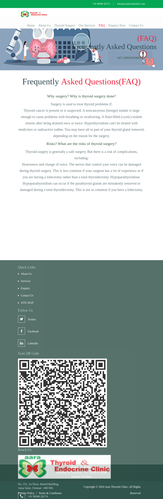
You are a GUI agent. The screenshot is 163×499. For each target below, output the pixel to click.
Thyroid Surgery (64, 23)
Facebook (28, 405)
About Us (44, 23)
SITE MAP (26, 376)
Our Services (87, 23)
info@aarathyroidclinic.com (131, 1)
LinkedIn (28, 417)
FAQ (102, 23)
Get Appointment (130, 57)
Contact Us (136, 23)
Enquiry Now (117, 23)
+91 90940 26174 (101, 1)
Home (31, 23)
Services (24, 354)
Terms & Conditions (50, 493)
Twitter (27, 393)
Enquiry (24, 362)
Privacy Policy (26, 493)
